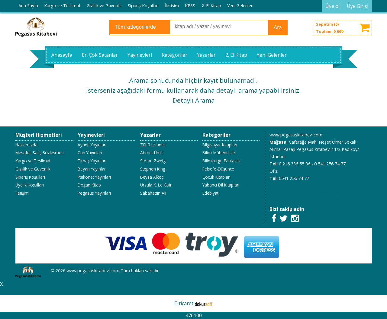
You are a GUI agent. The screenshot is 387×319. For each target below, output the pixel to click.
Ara (278, 27)
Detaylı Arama (194, 100)
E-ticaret (183, 303)
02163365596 (314, 193)
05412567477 (282, 193)
